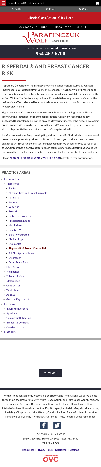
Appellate (11, 313)
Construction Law (16, 327)
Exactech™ (15, 229)
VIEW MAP (50, 373)
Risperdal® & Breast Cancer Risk (28, 248)
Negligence (12, 271)
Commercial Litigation (18, 317)
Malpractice (13, 280)
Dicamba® (15, 257)
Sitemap (74, 449)
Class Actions (13, 267)
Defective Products (20, 216)
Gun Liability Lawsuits (18, 299)
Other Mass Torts (19, 262)
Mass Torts (12, 183)
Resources (28, 449)
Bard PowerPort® (19, 234)
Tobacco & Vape (15, 276)
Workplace (12, 290)
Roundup (14, 202)
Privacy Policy (45, 449)
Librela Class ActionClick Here (50, 18)
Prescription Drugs (19, 220)
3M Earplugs (16, 239)
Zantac (13, 188)
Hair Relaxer (16, 225)
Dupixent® (15, 243)
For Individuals (12, 179)
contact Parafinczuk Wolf (25, 157)
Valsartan (14, 206)
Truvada (13, 211)
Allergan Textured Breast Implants (28, 192)
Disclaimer (61, 449)
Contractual (13, 285)
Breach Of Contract (17, 322)
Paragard (14, 197)
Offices (84, 9)
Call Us (17, 9)
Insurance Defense (17, 308)
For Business (11, 304)
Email (50, 9)
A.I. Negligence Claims (21, 253)
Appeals (10, 294)
